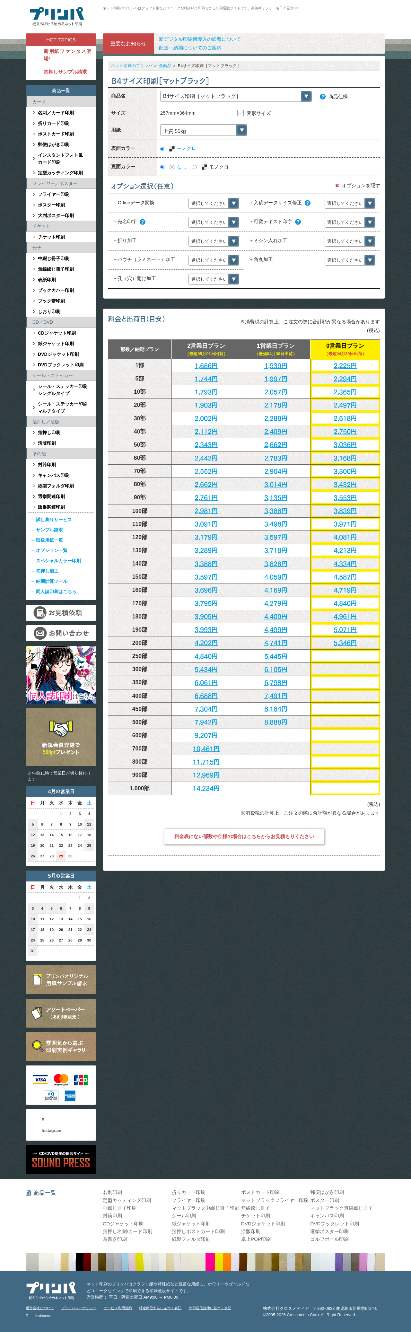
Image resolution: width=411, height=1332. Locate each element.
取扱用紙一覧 (49, 540)
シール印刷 (184, 1215)
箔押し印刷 (49, 432)
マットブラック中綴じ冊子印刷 (205, 1208)
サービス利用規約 (118, 1308)
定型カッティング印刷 (60, 172)
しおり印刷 (49, 311)
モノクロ (182, 148)
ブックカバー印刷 (56, 290)
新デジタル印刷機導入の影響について (200, 39)
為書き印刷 (115, 1239)
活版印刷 (47, 443)
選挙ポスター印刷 (329, 1231)
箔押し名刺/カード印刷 (127, 1231)
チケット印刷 (51, 237)
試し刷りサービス (54, 519)
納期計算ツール (51, 581)
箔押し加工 (47, 571)
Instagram (51, 1130)
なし (177, 167)
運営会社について (40, 1308)
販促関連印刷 (51, 507)
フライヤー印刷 (53, 194)
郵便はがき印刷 (53, 144)
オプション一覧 (51, 550)
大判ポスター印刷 (56, 215)
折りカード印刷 (53, 123)
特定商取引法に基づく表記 (160, 1308)
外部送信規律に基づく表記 (210, 1308)
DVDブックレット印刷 (60, 364)
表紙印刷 (47, 279)
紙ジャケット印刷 (56, 343)
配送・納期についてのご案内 (190, 47)
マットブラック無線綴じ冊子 (341, 1208)
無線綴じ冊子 (255, 1208)
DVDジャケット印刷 (58, 354)
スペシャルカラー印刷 (58, 560)
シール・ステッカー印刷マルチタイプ (62, 407)
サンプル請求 (49, 529)
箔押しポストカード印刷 (198, 1231)
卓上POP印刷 (256, 1239)
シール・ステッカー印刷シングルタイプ (62, 390)
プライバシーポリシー (78, 1308)
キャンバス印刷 (53, 475)
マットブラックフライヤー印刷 (275, 1200)
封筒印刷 (47, 464)
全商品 (165, 65)
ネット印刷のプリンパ (132, 65)
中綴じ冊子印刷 (53, 258)
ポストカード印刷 (56, 133)
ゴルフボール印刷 (329, 1239)
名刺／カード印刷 (56, 112)
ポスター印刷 (51, 204)
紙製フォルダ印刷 (56, 485)
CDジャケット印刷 (57, 333)
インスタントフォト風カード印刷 (60, 159)
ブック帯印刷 (51, 300)
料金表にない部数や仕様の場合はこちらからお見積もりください (244, 836)
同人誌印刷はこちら (56, 591)
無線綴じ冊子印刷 (56, 269)
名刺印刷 (112, 1192)
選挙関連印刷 (51, 496)
